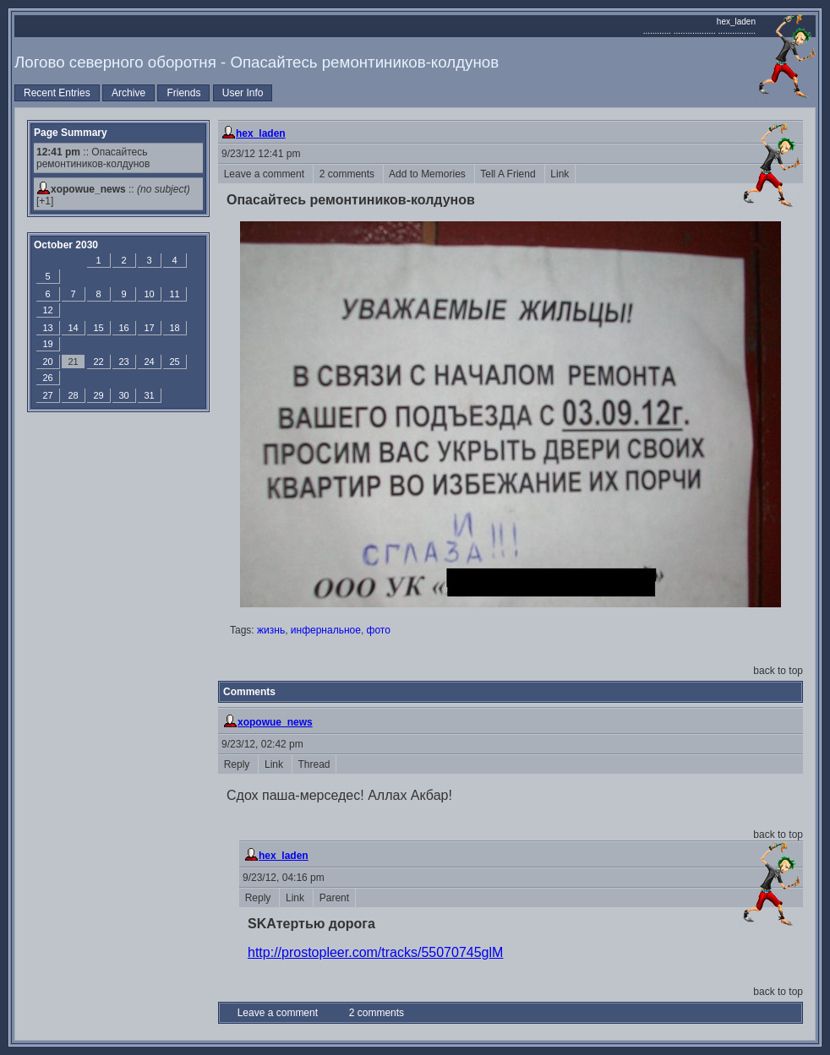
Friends (183, 93)
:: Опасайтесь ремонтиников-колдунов (93, 158)
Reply (238, 764)
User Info (243, 93)
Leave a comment (265, 174)
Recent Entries (57, 93)
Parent (334, 898)
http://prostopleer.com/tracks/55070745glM (375, 952)
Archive (128, 93)
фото (378, 630)
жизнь (271, 630)
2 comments (348, 174)
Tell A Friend (509, 174)
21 (73, 361)
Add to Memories (429, 174)
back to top (778, 671)
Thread (314, 764)
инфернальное (326, 630)
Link (560, 174)
